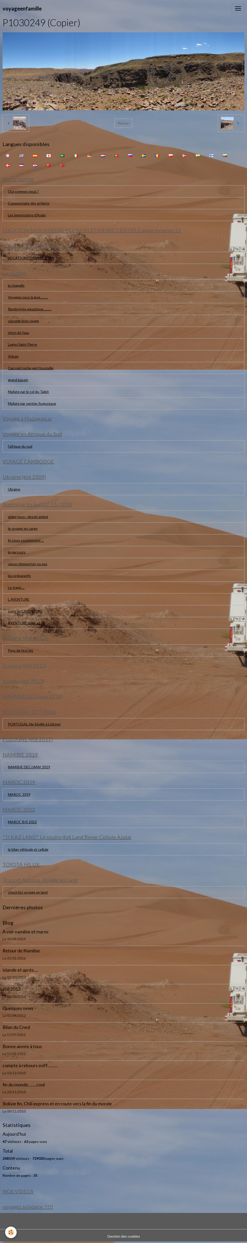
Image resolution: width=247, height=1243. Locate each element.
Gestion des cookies (123, 1236)
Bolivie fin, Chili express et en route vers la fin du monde (57, 1103)
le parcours (17, 552)
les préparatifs (19, 575)
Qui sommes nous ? (23, 191)
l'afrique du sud (20, 446)
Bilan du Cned (16, 1027)
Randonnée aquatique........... (30, 309)
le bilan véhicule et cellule (28, 849)
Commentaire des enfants (29, 203)
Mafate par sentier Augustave (32, 403)
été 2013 (11, 989)
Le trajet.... (16, 587)
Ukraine (14, 489)
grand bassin (18, 380)
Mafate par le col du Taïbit (28, 391)
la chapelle (16, 285)
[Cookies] (11, 1232)
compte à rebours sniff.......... (30, 1065)
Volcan (13, 356)
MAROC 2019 (19, 794)
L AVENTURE (18, 599)
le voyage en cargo (23, 528)
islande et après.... (20, 970)
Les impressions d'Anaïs (27, 215)
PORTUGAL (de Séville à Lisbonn (34, 724)
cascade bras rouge (23, 321)
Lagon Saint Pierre (22, 344)
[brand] (22, 8)
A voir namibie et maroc (26, 931)
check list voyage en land (28, 892)
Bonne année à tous (22, 1046)
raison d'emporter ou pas (27, 564)
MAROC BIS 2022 (22, 822)
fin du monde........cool (24, 1084)
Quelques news (18, 1008)
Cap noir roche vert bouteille (30, 368)
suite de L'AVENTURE (25, 611)
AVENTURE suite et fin (26, 623)
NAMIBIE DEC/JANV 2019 (29, 767)
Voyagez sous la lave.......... (28, 297)
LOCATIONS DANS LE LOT (30, 258)
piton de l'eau (18, 332)
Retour (123, 123)
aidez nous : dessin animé (28, 516)
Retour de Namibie (21, 950)
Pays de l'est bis (20, 650)
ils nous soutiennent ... (26, 540)
